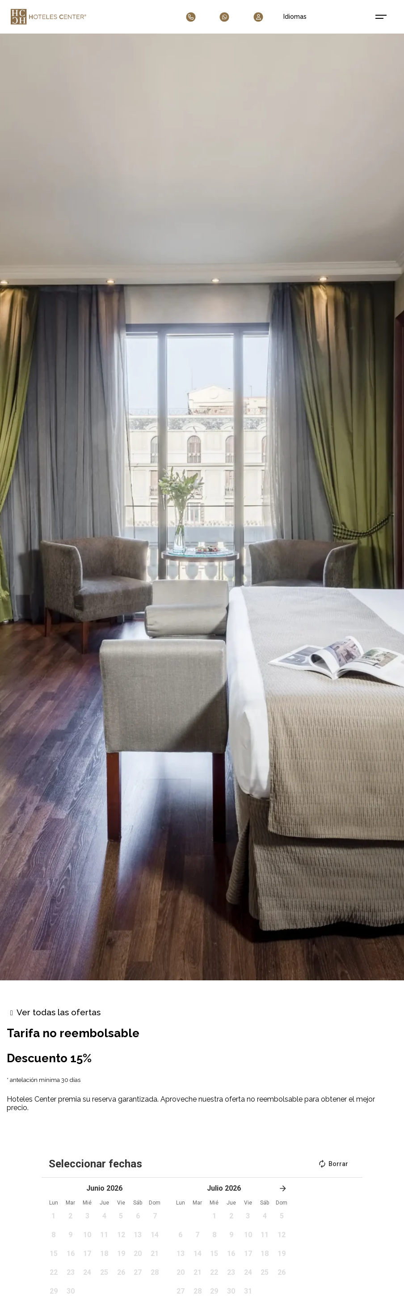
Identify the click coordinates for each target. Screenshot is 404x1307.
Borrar (333, 1163)
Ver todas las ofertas (59, 1012)
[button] (53, 1219)
